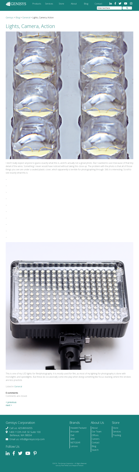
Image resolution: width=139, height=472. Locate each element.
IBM (72, 438)
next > (9, 405)
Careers (95, 438)
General (18, 386)
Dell (72, 435)
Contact (98, 3)
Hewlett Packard (78, 427)
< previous (11, 402)
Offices (95, 435)
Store (61, 3)
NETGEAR (75, 442)
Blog (86, 3)
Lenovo (74, 446)
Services (49, 3)
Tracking (117, 435)
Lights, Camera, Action (30, 26)
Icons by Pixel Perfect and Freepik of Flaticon (69, 465)
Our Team (96, 431)
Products (36, 3)
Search (95, 449)
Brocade (74, 431)
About (74, 3)
